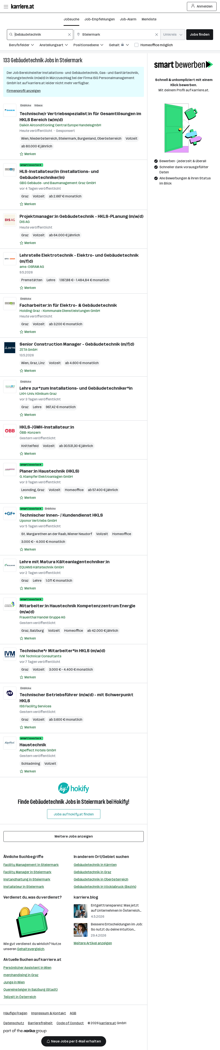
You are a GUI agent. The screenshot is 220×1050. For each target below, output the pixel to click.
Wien (25, 138)
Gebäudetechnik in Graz (92, 872)
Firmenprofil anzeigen (24, 91)
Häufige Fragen (15, 1013)
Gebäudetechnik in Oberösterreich (101, 879)
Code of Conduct (70, 1023)
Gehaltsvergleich (30, 949)
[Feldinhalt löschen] (69, 34)
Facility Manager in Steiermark (27, 872)
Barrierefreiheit (40, 1023)
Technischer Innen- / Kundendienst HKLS (61, 515)
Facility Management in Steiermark (31, 865)
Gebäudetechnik (27, 60)
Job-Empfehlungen (99, 19)
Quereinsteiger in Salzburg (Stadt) (30, 989)
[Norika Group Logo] (24, 1032)
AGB (73, 1013)
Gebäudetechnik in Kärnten (95, 865)
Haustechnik (33, 744)
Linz (41, 363)
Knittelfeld (30, 446)
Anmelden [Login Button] (201, 6)
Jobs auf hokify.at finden (74, 814)
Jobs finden (199, 34)
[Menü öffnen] (6, 6)
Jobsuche (71, 19)
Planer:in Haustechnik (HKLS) (49, 471)
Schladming (30, 764)
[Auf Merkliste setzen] (28, 154)
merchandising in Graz (20, 975)
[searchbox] (40, 34)
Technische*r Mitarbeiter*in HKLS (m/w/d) (62, 650)
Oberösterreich (109, 138)
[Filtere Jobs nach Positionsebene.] (91, 45)
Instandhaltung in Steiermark (26, 879)
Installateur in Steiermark (23, 887)
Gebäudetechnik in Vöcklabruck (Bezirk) (105, 887)
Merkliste (149, 19)
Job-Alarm (128, 19)
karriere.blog (86, 897)
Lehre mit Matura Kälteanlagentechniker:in (65, 561)
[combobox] (40, 34)
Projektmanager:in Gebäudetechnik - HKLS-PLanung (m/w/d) (81, 216)
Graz (25, 196)
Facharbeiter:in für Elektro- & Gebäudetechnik (68, 305)
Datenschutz (13, 1023)
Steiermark (71, 60)
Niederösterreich (43, 138)
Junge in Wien (14, 982)
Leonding (28, 490)
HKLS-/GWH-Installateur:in (47, 427)
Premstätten (31, 280)
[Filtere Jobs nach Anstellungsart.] (56, 45)
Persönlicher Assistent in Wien (27, 968)
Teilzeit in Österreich (19, 997)
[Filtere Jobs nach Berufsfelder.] (24, 45)
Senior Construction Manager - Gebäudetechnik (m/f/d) (77, 344)
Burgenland (87, 138)
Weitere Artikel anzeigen (93, 943)
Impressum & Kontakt (48, 1013)
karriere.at (51, 959)
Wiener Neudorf (79, 534)
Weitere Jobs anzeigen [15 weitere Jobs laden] (74, 836)
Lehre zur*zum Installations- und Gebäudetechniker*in (76, 388)
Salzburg (37, 631)
